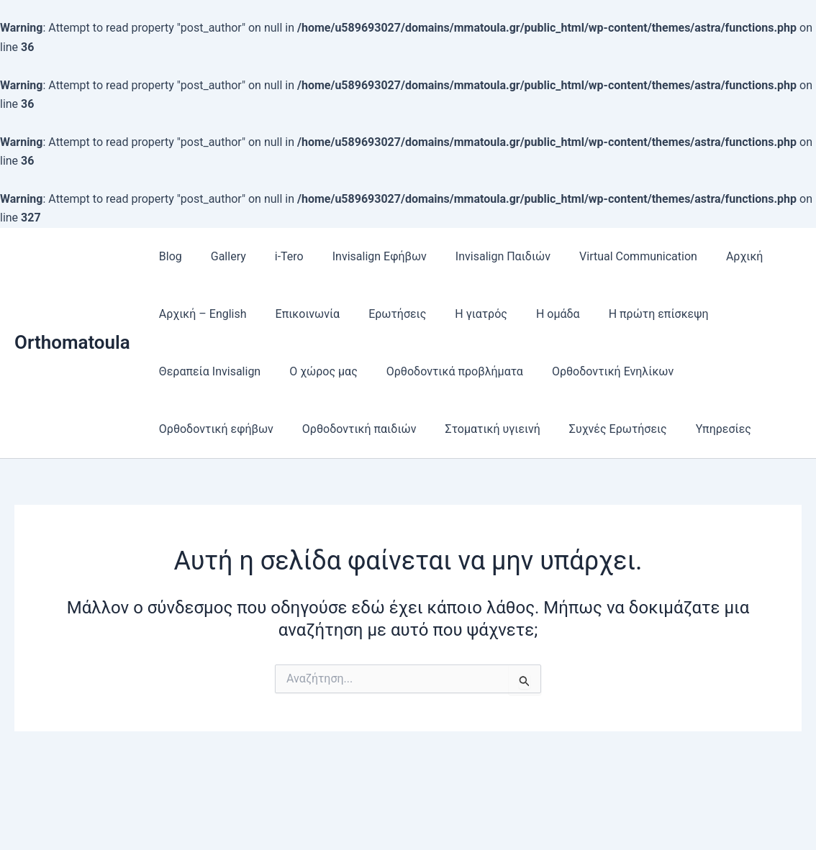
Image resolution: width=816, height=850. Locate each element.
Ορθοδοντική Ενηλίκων (592, 371)
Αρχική (707, 256)
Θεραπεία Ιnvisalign (207, 371)
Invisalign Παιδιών (477, 256)
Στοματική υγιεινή (478, 429)
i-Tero (274, 256)
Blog (167, 256)
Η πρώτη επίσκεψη (627, 314)
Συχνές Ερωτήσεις (598, 429)
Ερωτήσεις (383, 314)
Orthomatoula (72, 342)
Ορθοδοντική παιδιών (351, 429)
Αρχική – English (200, 314)
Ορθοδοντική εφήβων (213, 429)
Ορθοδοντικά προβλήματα (440, 371)
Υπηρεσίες (697, 429)
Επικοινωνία (299, 314)
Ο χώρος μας (315, 371)
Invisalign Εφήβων (359, 256)
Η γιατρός (461, 314)
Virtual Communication (607, 256)
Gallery (219, 256)
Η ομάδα (532, 314)
